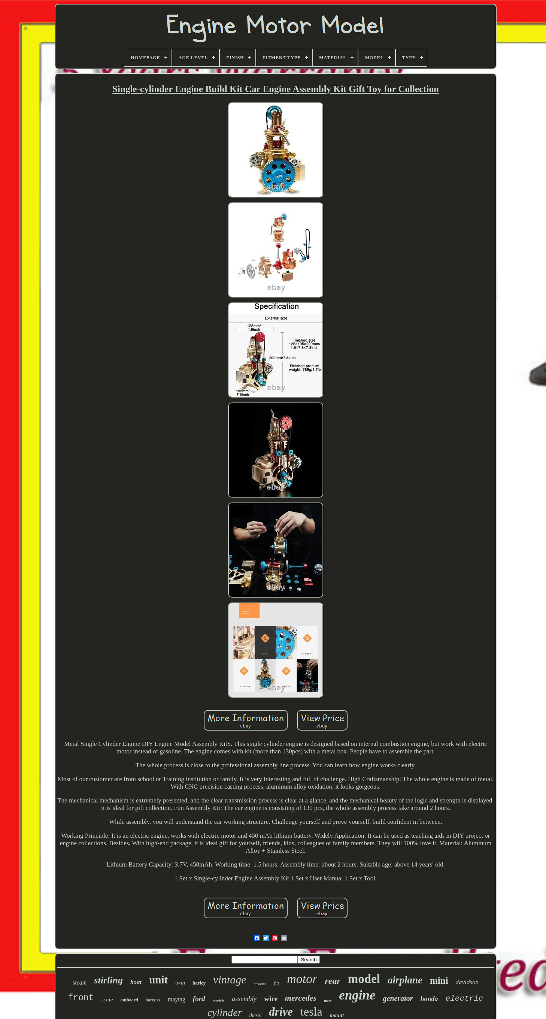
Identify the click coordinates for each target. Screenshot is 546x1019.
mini (439, 981)
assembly (244, 999)
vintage (229, 979)
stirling (108, 980)
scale (107, 1000)
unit (158, 980)
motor (302, 979)
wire (270, 999)
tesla (311, 1011)
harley (199, 983)
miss (327, 1000)
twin (180, 983)
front (81, 998)
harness (153, 1000)
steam (80, 982)
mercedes (300, 998)
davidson (467, 982)
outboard (129, 1000)
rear (332, 981)
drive (281, 1011)
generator (398, 998)
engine (357, 995)
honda (429, 999)
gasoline (260, 984)
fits (277, 983)
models (219, 1000)
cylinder (224, 1012)
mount (337, 1015)
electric (464, 998)
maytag (176, 999)
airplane (405, 980)
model (364, 979)
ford (199, 999)
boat (136, 982)
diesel (255, 1015)
